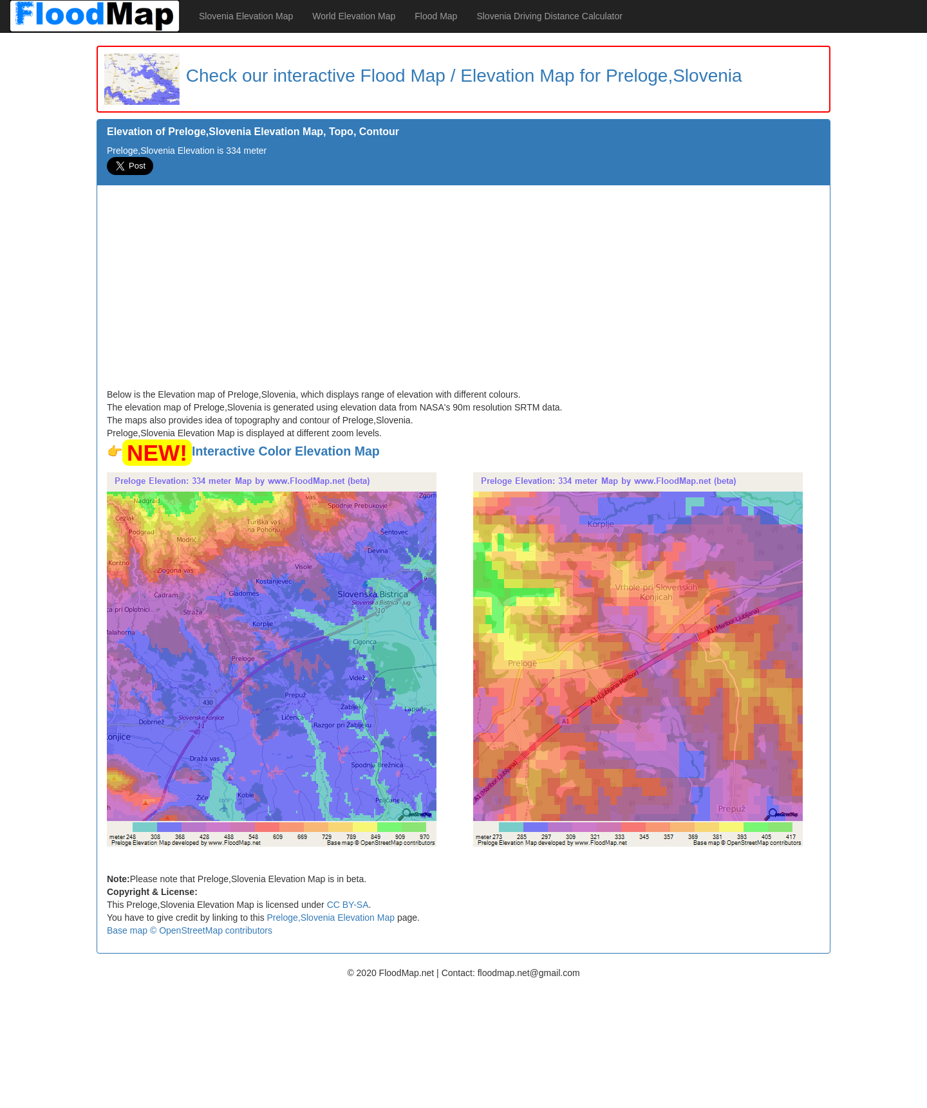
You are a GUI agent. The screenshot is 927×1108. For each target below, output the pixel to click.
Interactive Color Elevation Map (286, 451)
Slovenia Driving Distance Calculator (549, 16)
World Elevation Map (353, 16)
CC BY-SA (348, 905)
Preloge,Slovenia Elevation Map (331, 917)
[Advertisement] (463, 291)
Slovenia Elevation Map (246, 16)
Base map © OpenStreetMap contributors (189, 930)
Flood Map (436, 16)
